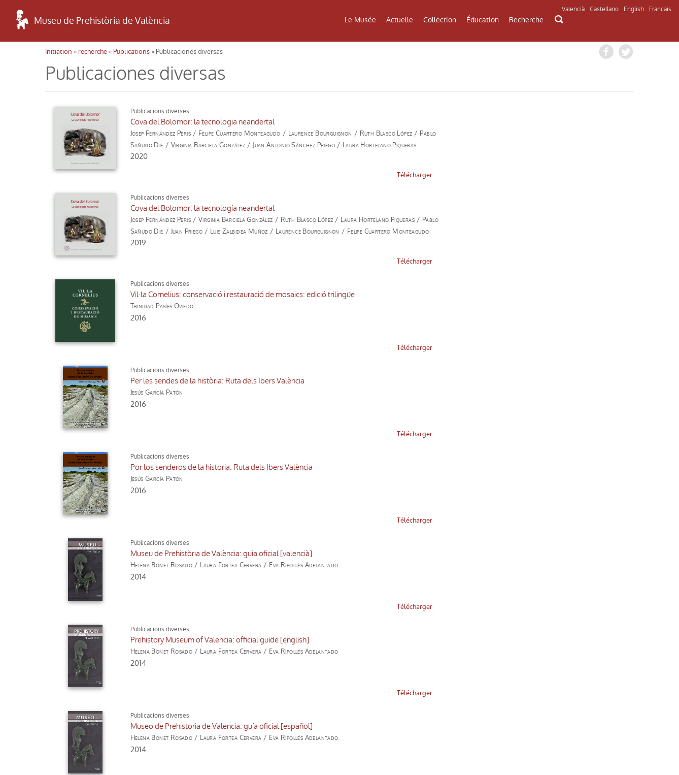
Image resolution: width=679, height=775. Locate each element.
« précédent (68, 556)
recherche (92, 51)
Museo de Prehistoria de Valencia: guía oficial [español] (487, 381)
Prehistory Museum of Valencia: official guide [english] (197, 381)
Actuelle (399, 20)
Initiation (58, 51)
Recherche (526, 20)
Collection (439, 20)
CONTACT (339, 648)
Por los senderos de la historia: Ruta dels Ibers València (199, 294)
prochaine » (184, 556)
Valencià (573, 9)
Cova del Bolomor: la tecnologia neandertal (180, 122)
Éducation (482, 20)
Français (660, 9)
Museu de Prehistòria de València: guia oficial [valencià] (487, 294)
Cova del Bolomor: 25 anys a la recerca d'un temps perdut (203, 467)
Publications (131, 51)
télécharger (303, 175)
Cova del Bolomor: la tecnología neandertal (468, 122)
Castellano (604, 9)
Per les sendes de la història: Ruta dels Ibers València (483, 208)
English (634, 9)
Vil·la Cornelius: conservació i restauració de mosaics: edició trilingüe (220, 208)
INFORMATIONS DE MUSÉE (564, 651)
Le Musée (360, 20)
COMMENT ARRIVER (115, 645)
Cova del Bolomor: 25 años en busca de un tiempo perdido (493, 467)
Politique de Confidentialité (115, 742)
